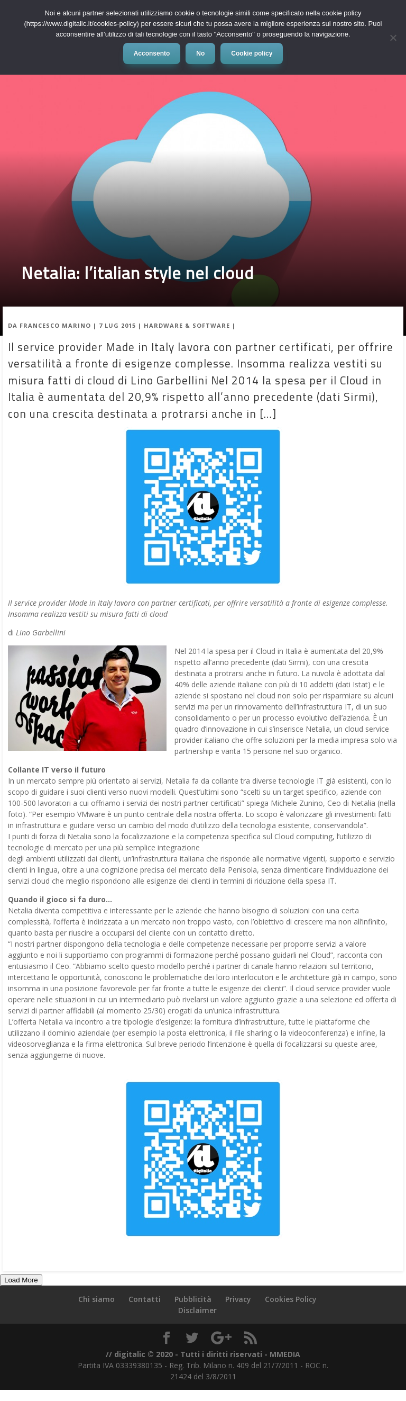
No (200, 53)
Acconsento (152, 53)
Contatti (144, 1299)
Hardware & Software (187, 325)
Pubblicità (192, 1299)
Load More (21, 1280)
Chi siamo (96, 1299)
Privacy (238, 1299)
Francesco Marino (55, 325)
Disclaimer (197, 1310)
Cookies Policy (291, 1299)
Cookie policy (251, 53)
